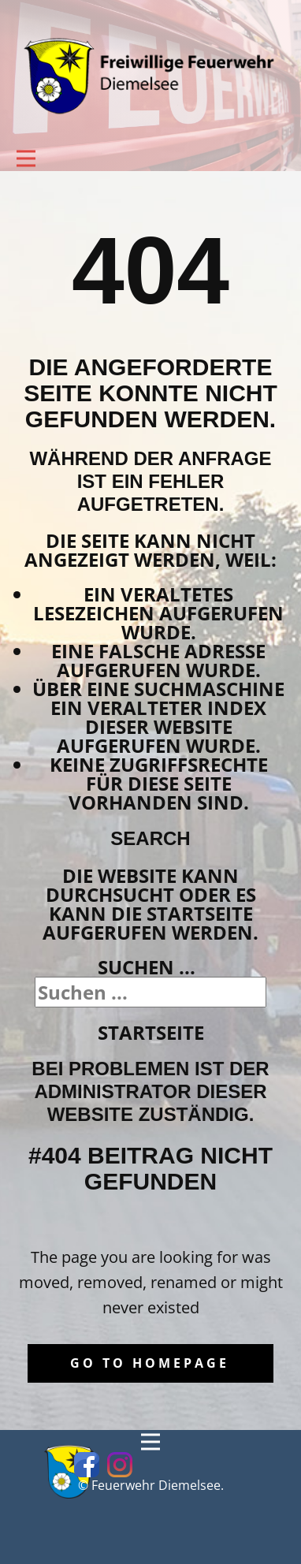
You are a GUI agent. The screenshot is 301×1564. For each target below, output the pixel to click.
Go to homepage (149, 1363)
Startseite (151, 1032)
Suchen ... (146, 967)
